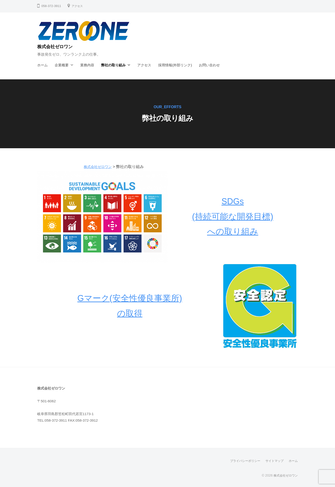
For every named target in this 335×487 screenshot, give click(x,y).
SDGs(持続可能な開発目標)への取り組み (232, 216)
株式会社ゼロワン (58, 46)
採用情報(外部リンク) (175, 65)
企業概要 (62, 65)
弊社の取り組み (113, 65)
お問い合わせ (209, 65)
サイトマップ (273, 461)
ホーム (42, 65)
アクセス (78, 6)
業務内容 (87, 65)
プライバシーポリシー (242, 461)
